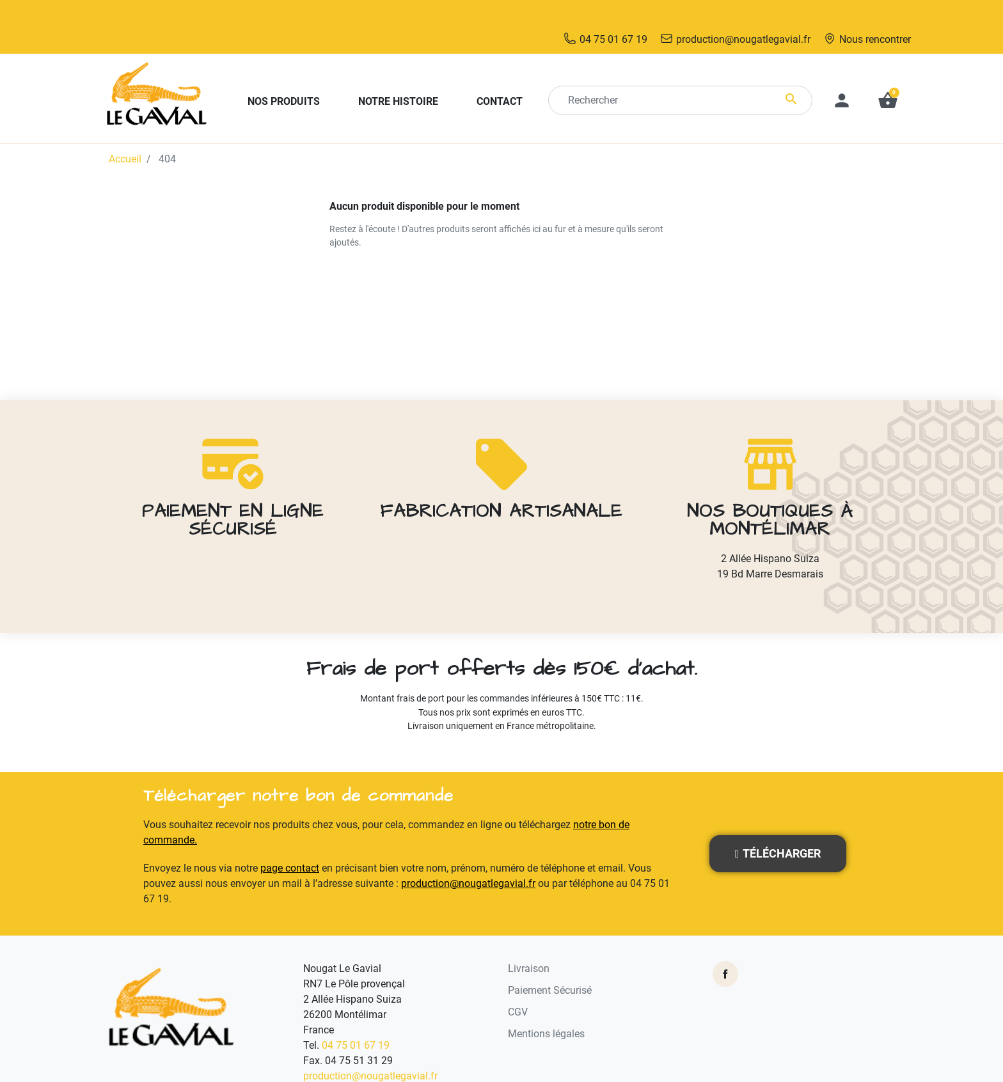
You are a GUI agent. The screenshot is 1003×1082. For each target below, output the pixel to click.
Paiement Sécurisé (550, 963)
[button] (887, 73)
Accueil (125, 131)
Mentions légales (546, 1006)
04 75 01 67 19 (356, 1018)
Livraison (528, 941)
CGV (518, 984)
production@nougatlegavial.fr (468, 856)
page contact (289, 841)
